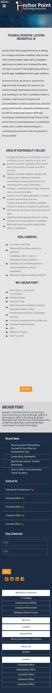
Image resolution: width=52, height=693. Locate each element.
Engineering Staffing (26, 603)
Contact (26, 659)
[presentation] (23, 563)
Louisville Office (13, 524)
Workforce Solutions (26, 593)
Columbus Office (13, 515)
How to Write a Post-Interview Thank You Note (26, 471)
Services (26, 620)
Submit (6, 571)
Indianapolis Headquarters (18, 490)
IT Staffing (26, 598)
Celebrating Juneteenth (23, 457)
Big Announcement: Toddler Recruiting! (25, 463)
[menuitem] (26, 598)
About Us (26, 647)
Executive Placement (26, 608)
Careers (26, 627)
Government (26, 634)
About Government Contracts (26, 639)
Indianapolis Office (26, 670)
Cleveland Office (13, 507)
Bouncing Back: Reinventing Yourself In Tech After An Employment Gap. (25, 448)
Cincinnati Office (13, 498)
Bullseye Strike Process (26, 613)
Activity (26, 652)
